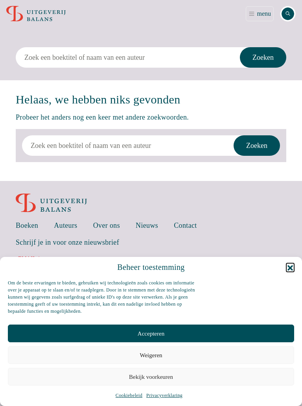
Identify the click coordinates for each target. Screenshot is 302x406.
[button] (290, 267)
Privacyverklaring (164, 395)
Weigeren (151, 355)
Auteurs (65, 225)
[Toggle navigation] (260, 13)
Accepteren (151, 333)
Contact (185, 225)
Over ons (106, 225)
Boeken (27, 225)
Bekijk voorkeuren (151, 377)
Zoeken (263, 57)
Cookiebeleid (129, 395)
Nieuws (147, 225)
